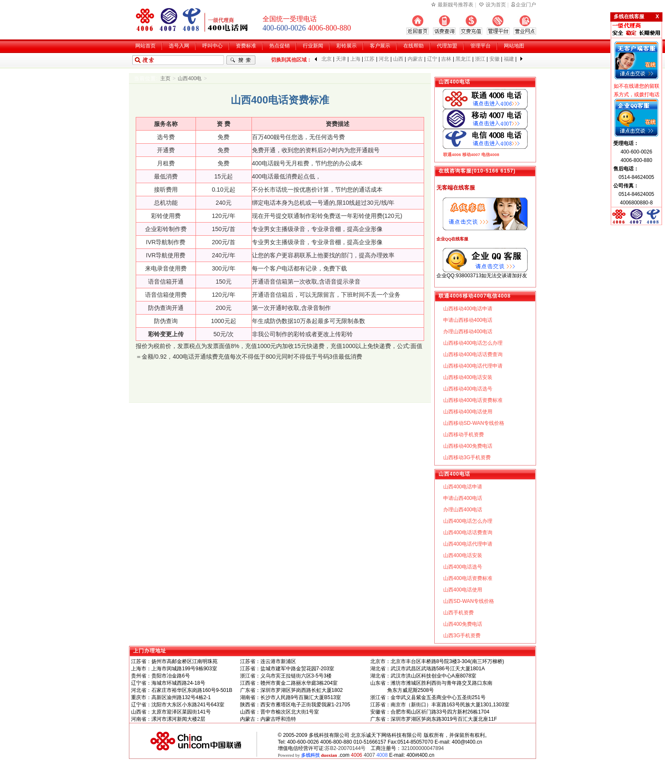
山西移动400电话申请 (467, 309)
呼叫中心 (212, 46)
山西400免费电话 (462, 624)
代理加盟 (447, 46)
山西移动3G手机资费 (467, 457)
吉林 (446, 59)
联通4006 (452, 154)
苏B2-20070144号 (345, 748)
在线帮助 (413, 46)
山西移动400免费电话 (467, 446)
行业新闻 (313, 46)
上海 (355, 59)
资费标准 (246, 46)
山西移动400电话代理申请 (473, 366)
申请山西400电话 (462, 498)
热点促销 (279, 46)
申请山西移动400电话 (467, 320)
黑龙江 (463, 59)
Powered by (307, 755)
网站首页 (145, 46)
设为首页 (496, 5)
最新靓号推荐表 (455, 5)
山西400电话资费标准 (467, 578)
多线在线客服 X (636, 17)
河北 (384, 59)
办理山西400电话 (462, 510)
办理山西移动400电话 (467, 332)
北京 (326, 59)
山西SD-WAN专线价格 (468, 601)
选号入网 (179, 46)
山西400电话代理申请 (467, 544)
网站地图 (514, 46)
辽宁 (432, 59)
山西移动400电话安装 (467, 377)
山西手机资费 (458, 613)
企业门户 (526, 5)
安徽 (494, 59)
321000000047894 (422, 748)
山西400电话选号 (462, 567)
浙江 (480, 59)
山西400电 (189, 78)
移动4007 (471, 154)
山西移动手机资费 (463, 435)
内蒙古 (415, 59)
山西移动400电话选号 (467, 389)
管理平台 (480, 46)
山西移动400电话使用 (467, 412)
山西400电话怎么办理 (467, 521)
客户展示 (380, 46)
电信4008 (490, 154)
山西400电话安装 (462, 555)
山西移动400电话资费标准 (473, 400)
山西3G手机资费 (462, 635)
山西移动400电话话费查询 (473, 354)
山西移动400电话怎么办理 (473, 343)
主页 (165, 78)
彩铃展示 (346, 46)
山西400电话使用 (462, 590)
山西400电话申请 (462, 487)
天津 (341, 59)
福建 (509, 59)
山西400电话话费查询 (467, 532)
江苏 (369, 59)
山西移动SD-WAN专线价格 (473, 423)
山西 (398, 59)
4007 (369, 755)
